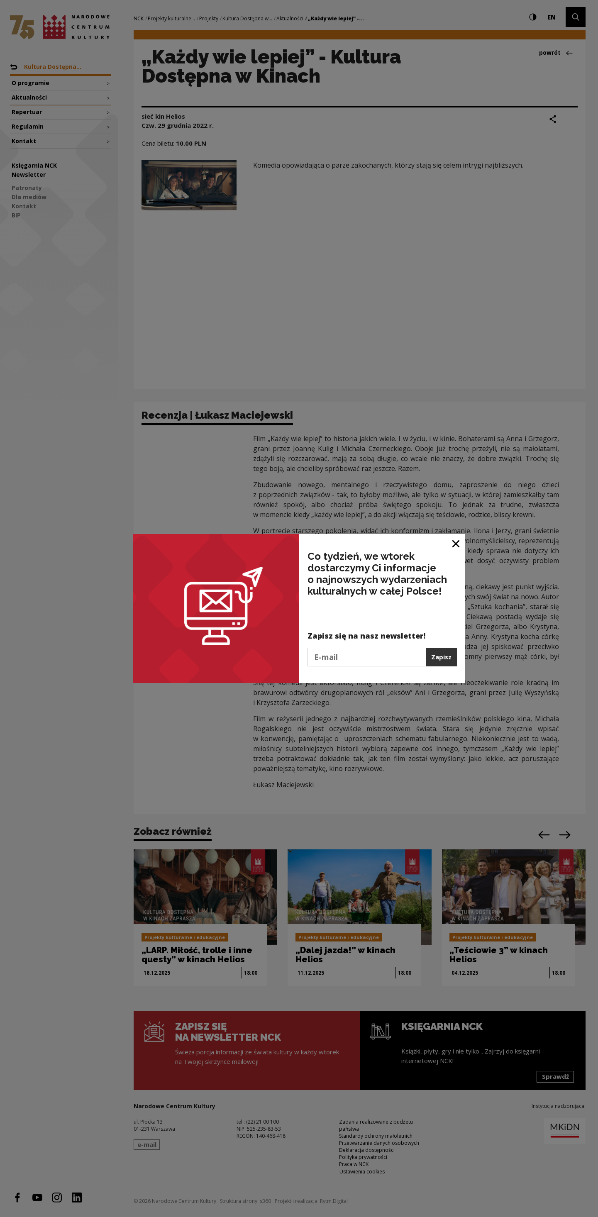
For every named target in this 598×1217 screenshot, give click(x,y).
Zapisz (441, 657)
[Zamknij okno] (456, 543)
